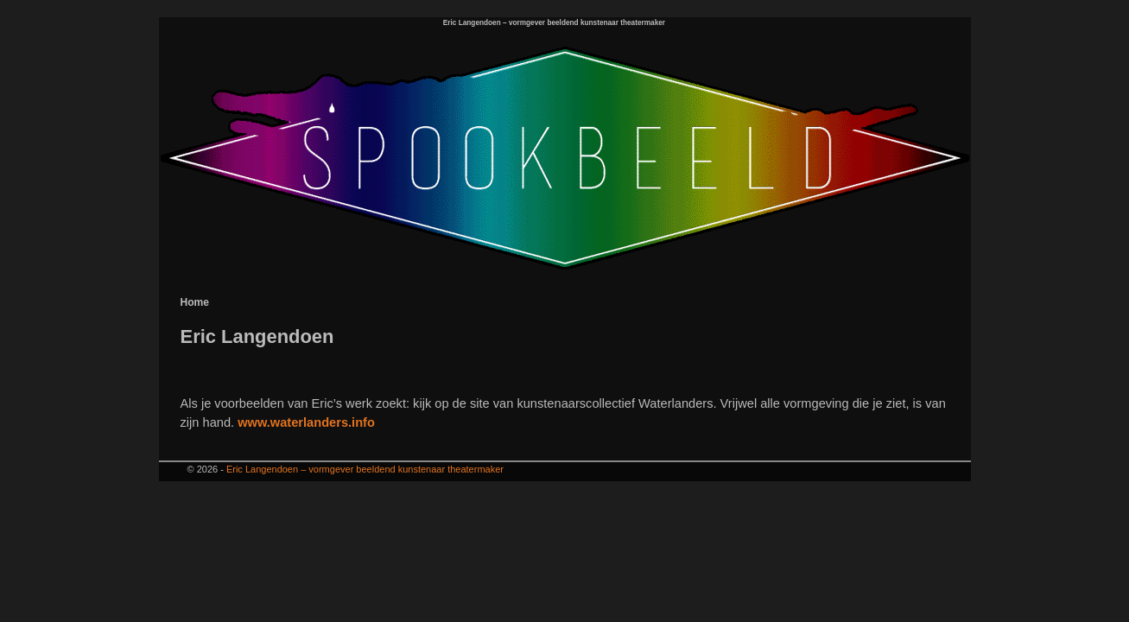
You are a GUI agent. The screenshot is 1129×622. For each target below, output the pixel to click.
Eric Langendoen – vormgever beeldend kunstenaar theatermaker (554, 23)
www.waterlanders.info (306, 422)
